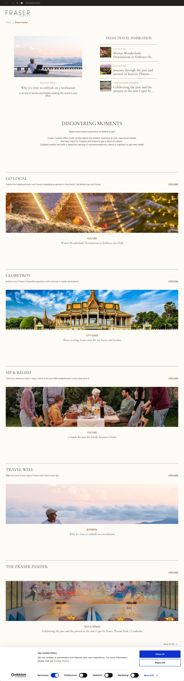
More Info (149, 675)
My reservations (32, 3)
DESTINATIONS (168, 13)
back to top (170, 644)
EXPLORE (173, 184)
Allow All (160, 654)
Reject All (160, 662)
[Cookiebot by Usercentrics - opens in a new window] (18, 675)
